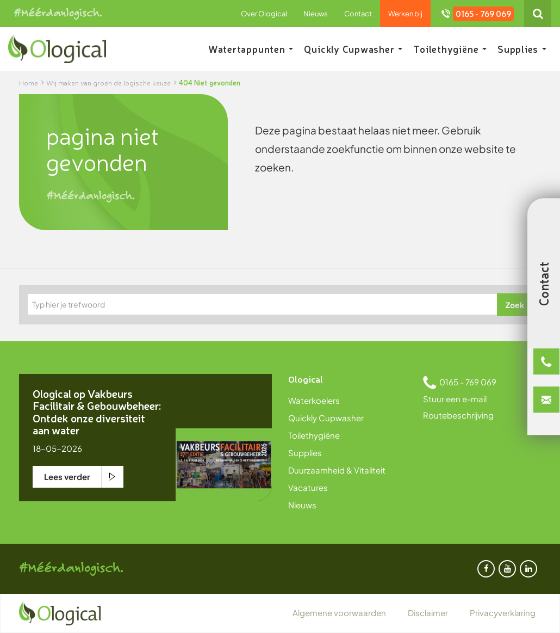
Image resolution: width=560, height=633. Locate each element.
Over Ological (264, 13)
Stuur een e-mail (455, 399)
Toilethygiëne (450, 48)
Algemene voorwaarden (339, 612)
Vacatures (308, 487)
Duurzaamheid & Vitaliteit (336, 470)
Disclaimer (428, 612)
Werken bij (405, 13)
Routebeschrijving (458, 415)
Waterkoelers (314, 400)
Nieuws (315, 13)
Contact (358, 13)
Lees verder (67, 476)
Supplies (521, 48)
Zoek (515, 305)
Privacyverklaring (503, 612)
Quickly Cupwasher (353, 48)
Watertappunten (251, 48)
